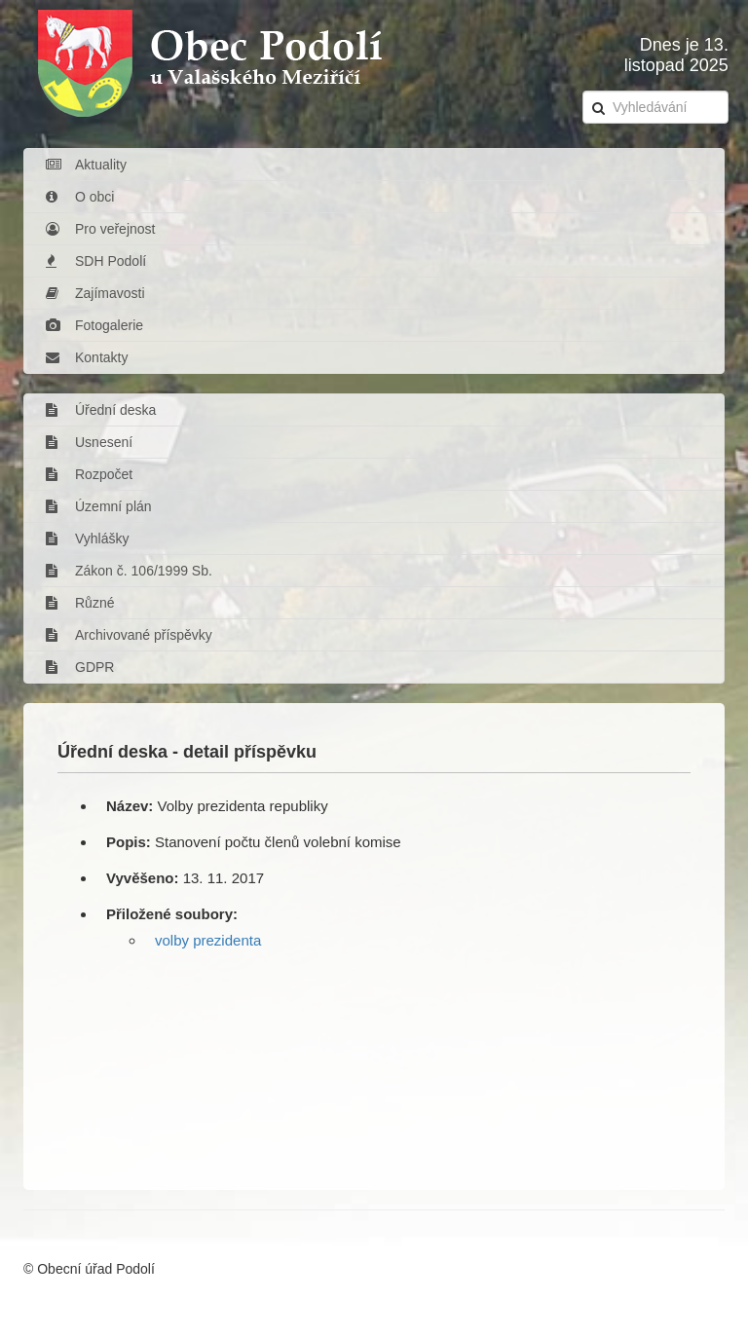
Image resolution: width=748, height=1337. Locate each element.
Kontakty (87, 357)
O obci (80, 196)
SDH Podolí (96, 261)
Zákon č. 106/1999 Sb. (129, 570)
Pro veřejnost (100, 229)
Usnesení (89, 442)
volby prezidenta (208, 940)
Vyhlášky (88, 538)
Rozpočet (89, 474)
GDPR (80, 667)
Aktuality (86, 164)
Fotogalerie (94, 325)
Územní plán (99, 506)
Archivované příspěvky (129, 635)
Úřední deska (101, 410)
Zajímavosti (95, 293)
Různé (80, 603)
